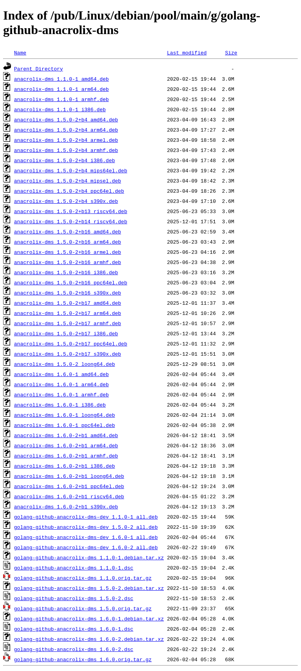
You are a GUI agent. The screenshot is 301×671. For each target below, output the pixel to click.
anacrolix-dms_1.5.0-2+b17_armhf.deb (67, 323)
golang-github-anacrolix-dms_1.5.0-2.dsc (73, 598)
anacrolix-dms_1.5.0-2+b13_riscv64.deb (70, 211)
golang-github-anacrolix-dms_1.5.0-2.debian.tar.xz (89, 587)
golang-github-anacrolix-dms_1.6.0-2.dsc (73, 649)
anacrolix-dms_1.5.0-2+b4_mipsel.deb (67, 180)
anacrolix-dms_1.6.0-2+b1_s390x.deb (66, 506)
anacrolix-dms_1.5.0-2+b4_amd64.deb (66, 119)
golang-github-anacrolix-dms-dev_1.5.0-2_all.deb (86, 526)
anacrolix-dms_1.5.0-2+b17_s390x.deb (67, 353)
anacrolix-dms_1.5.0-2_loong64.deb (64, 363)
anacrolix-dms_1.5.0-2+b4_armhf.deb (66, 150)
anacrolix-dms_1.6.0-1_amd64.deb (61, 374)
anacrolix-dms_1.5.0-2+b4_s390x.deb (66, 200)
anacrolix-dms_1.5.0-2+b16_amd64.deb (67, 231)
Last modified (187, 52)
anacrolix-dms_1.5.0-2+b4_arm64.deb (66, 129)
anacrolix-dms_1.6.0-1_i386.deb (60, 404)
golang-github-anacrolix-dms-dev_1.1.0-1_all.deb (86, 516)
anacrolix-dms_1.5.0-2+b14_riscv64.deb (70, 221)
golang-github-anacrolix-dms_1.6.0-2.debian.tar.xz (89, 638)
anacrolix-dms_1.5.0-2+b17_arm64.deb (67, 313)
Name (20, 52)
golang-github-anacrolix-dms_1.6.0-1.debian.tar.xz (89, 618)
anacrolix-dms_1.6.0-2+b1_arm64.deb (66, 445)
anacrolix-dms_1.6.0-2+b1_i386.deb (64, 465)
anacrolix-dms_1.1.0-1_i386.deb (60, 109)
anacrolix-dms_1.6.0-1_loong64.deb (64, 414)
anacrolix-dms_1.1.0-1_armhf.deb (61, 99)
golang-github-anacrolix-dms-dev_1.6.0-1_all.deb (86, 537)
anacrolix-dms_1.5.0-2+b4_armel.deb (66, 139)
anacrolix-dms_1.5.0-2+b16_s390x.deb (67, 292)
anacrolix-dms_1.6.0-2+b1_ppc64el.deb (69, 486)
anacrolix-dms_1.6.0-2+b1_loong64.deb (69, 475)
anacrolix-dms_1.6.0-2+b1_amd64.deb (66, 435)
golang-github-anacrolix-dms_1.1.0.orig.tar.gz (83, 577)
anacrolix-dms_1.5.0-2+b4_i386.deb (64, 160)
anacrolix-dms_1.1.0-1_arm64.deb (61, 88)
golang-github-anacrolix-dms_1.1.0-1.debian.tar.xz (89, 557)
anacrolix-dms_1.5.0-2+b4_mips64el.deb (70, 170)
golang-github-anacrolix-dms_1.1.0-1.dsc (73, 567)
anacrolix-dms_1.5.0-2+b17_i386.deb (66, 333)
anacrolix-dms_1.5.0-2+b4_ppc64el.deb (69, 190)
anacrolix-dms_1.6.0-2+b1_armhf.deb (66, 455)
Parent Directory (38, 68)
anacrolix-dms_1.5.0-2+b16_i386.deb (66, 272)
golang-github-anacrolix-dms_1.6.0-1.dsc (73, 628)
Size (231, 52)
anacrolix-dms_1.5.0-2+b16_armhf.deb (67, 262)
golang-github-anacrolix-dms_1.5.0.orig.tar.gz (83, 608)
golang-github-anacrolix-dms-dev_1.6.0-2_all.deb (86, 547)
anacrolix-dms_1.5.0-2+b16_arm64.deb (67, 241)
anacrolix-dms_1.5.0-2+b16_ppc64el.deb (70, 282)
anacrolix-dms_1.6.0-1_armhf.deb (61, 394)
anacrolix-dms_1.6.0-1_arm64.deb (61, 384)
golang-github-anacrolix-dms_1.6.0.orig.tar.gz (83, 659)
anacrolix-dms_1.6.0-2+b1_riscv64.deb (69, 496)
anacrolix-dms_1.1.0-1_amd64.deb (61, 78)
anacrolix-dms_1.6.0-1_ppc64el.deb (64, 425)
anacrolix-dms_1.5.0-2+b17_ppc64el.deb (70, 343)
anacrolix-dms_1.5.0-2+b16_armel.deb (67, 251)
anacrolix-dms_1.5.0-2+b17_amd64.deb (67, 302)
